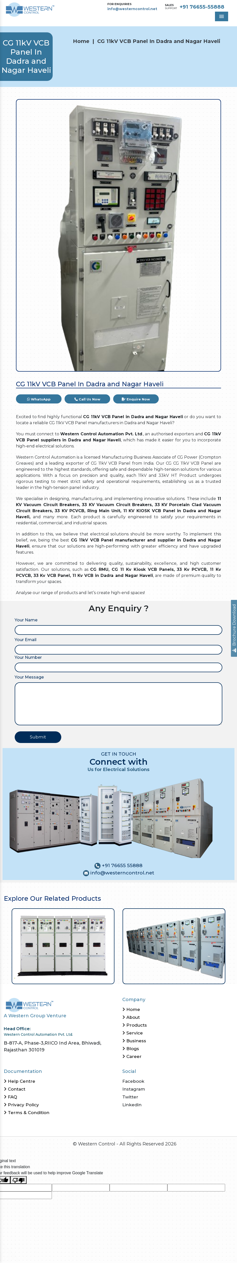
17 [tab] (75, 978)
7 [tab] (37, 978)
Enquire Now (136, 399)
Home (81, 41)
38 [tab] (154, 978)
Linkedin (132, 1104)
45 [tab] (181, 978)
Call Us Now (87, 399)
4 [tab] (25, 978)
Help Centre (19, 1081)
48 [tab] (192, 978)
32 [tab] (132, 978)
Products (134, 1025)
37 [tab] (151, 978)
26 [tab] (109, 978)
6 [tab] (33, 978)
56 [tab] (223, 978)
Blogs (130, 1048)
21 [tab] (90, 978)
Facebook (133, 1081)
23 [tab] (98, 978)
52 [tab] (208, 978)
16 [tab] (71, 978)
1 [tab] (14, 978)
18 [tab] (79, 978)
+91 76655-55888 (202, 7)
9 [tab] (44, 978)
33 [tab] (135, 978)
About (131, 1017)
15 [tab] (67, 978)
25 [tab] (105, 978)
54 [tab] (215, 978)
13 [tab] (60, 978)
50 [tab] (200, 978)
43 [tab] (173, 978)
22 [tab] (94, 978)
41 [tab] (166, 978)
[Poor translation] (18, 1180)
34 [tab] (139, 978)
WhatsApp (39, 399)
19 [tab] (82, 978)
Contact (14, 1089)
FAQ (10, 1096)
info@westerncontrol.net (132, 9)
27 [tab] (113, 978)
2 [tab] (18, 978)
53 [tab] (211, 978)
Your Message (29, 677)
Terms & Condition (26, 1112)
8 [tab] (41, 978)
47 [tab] (189, 978)
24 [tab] (101, 978)
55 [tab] (219, 978)
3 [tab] (22, 978)
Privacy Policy (21, 1104)
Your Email (25, 639)
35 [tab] (143, 978)
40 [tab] (162, 978)
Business (134, 1040)
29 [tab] (120, 978)
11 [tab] (52, 978)
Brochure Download (234, 628)
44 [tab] (177, 978)
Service (132, 1032)
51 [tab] (204, 978)
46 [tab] (185, 978)
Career (132, 1056)
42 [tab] (170, 978)
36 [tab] (147, 978)
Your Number (28, 657)
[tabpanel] (63, 946)
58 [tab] (230, 978)
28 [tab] (116, 978)
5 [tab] (29, 978)
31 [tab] (128, 978)
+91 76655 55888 (122, 865)
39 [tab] (158, 978)
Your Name (26, 620)
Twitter (130, 1096)
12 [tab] (56, 978)
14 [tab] (63, 978)
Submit (38, 736)
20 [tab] (86, 978)
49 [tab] (196, 978)
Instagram (133, 1089)
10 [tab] (48, 978)
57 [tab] (227, 978)
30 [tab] (124, 978)
